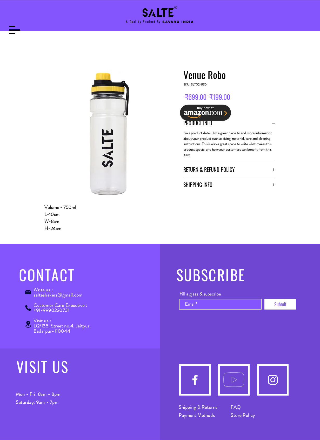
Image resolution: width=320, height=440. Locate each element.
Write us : (43, 289)
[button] (14, 30)
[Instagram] (272, 379)
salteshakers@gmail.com (58, 295)
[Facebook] (195, 379)
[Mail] (28, 292)
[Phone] (28, 308)
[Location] (28, 324)
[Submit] (280, 304)
